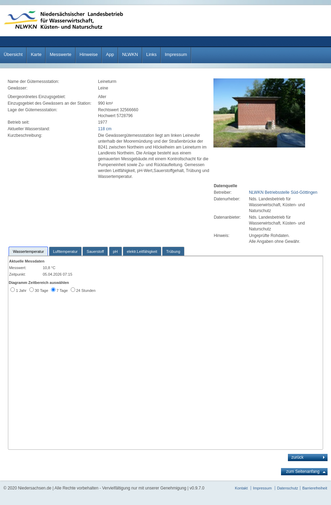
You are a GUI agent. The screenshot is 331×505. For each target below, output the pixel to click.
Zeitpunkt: (17, 274)
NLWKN (130, 54)
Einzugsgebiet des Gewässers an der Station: (50, 103)
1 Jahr (21, 290)
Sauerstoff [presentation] (95, 251)
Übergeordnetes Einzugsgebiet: (37, 96)
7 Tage (62, 290)
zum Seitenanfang (303, 471)
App (110, 54)
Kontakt (241, 488)
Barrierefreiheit (314, 488)
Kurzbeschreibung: (25, 135)
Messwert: (17, 268)
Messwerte (60, 54)
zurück (297, 457)
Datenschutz (287, 488)
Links (151, 54)
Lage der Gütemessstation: (33, 109)
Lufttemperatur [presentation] (65, 251)
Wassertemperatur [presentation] (28, 251)
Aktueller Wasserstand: (29, 128)
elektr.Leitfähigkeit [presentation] (142, 251)
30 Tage (41, 290)
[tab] (28, 251)
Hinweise (89, 54)
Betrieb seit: (19, 122)
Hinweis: (221, 235)
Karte (36, 54)
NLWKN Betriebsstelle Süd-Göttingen (283, 192)
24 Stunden (86, 290)
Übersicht (13, 54)
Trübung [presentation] (173, 251)
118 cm (104, 128)
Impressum (176, 54)
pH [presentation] (115, 251)
